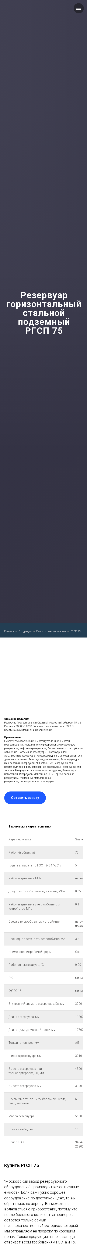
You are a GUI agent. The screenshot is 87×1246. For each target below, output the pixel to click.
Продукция (25, 631)
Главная (9, 631)
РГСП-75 (75, 631)
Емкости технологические (51, 631)
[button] (25, 797)
